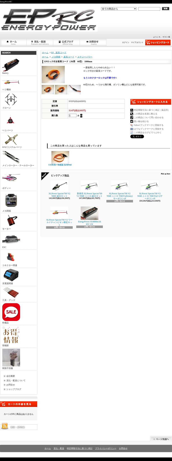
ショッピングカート (158, 42)
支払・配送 (59, 448)
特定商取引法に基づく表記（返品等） (152, 110)
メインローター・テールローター (18, 158)
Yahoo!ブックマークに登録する (148, 125)
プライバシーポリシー (105, 448)
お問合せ (93, 42)
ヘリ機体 (11, 83)
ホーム (13, 42)
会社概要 (10, 376)
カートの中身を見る (18, 404)
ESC (11, 240)
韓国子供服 (11, 359)
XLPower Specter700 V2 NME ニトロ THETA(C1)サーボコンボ (149, 190)
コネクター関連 (11, 258)
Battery (11, 66)
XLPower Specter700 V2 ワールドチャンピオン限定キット (59, 216)
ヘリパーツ (11, 121)
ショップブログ (66, 42)
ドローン (11, 101)
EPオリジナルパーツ (12, 141)
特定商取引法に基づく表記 (79, 448)
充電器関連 (11, 277)
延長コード (68, 57)
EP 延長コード (58, 52)
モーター (11, 222)
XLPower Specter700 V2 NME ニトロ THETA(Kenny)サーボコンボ (120, 190)
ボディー (11, 179)
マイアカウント (137, 42)
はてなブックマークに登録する (149, 129)
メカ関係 (11, 201)
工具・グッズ (11, 294)
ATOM (21, 427)
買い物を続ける (141, 121)
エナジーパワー (84, 57)
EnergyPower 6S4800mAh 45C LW (89, 216)
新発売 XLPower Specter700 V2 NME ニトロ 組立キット (89, 188)
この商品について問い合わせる (149, 117)
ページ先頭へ (161, 438)
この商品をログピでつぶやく (148, 132)
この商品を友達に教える (145, 113)
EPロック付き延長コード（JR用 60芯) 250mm (60, 158)
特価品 (11, 313)
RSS (12, 427)
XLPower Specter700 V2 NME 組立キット (59, 188)
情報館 (11, 336)
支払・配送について (40, 42)
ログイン (125, 42)
